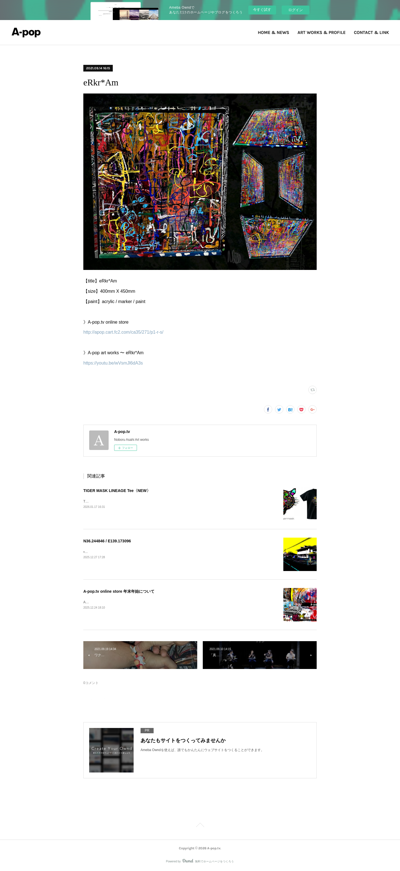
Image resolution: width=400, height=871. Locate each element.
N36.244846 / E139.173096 (107, 541)
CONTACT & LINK (371, 32)
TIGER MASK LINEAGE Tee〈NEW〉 (117, 490)
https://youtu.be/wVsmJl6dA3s (113, 363)
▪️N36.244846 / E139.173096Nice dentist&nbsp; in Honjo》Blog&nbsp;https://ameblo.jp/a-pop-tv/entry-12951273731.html (172, 552)
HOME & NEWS (273, 32)
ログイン (295, 10)
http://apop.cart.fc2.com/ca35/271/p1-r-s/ (123, 332)
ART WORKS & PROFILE (322, 32)
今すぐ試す (262, 10)
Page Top (200, 826)
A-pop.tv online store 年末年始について (118, 591)
